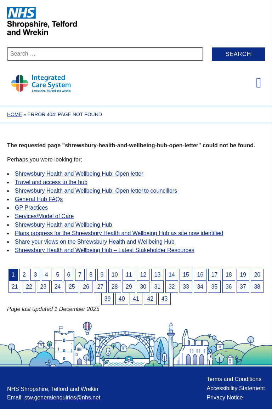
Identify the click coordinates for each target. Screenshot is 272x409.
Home (14, 114)
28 (115, 287)
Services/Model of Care (44, 216)
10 (115, 275)
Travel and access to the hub (51, 182)
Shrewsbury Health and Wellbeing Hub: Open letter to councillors (96, 191)
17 (214, 275)
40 (122, 299)
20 (257, 275)
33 (186, 287)
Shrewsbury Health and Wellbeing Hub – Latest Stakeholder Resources (104, 250)
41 (136, 299)
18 (229, 275)
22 (29, 287)
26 (86, 287)
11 (129, 275)
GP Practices (31, 208)
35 (214, 287)
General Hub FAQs (39, 199)
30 (143, 287)
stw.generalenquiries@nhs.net (62, 397)
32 (172, 287)
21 (15, 287)
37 (243, 287)
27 (100, 287)
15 (186, 275)
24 (58, 287)
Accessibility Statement (235, 388)
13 (157, 275)
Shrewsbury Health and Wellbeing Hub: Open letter (79, 174)
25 (72, 287)
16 (200, 275)
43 (165, 299)
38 (257, 287)
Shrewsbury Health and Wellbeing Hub (63, 225)
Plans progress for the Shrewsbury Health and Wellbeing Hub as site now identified (119, 233)
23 (43, 287)
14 (172, 275)
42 (150, 299)
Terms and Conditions (233, 379)
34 (200, 287)
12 (143, 275)
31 (157, 287)
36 (229, 287)
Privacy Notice (224, 397)
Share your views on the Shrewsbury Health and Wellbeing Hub (95, 242)
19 (243, 275)
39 (107, 299)
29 (129, 287)
